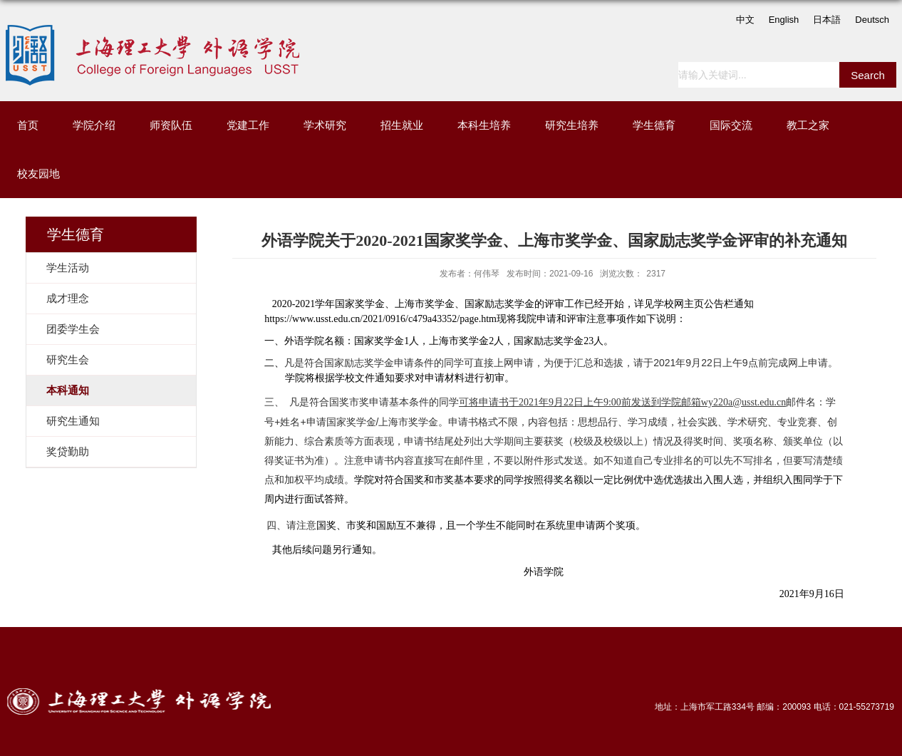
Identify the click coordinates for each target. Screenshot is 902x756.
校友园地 (38, 173)
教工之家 (808, 125)
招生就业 (401, 125)
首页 (27, 125)
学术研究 (325, 125)
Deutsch (872, 19)
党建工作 (248, 125)
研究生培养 (571, 125)
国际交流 (731, 125)
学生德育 (654, 125)
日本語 (827, 19)
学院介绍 (94, 125)
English (784, 19)
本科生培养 (484, 125)
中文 (745, 19)
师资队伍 (171, 125)
